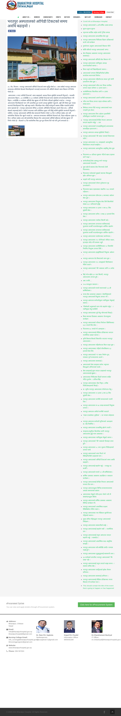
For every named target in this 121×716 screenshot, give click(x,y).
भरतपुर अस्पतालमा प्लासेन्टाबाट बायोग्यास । (97, 236)
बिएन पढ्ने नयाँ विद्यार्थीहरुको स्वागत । (95, 69)
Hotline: (84, 12)
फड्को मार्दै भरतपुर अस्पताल (92, 179)
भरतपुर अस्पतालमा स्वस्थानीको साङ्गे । (95, 525)
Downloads (98, 17)
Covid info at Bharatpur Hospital (95, 21)
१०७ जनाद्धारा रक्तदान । (91, 284)
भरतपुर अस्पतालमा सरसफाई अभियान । (96, 576)
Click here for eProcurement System (96, 605)
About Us (26, 17)
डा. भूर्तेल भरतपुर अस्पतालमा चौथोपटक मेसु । (97, 389)
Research (77, 17)
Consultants (47, 17)
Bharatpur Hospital (24, 712)
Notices (67, 17)
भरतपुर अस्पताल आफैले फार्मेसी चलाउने (96, 411)
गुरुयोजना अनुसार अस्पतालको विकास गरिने (96, 46)
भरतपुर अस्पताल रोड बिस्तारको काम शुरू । (97, 258)
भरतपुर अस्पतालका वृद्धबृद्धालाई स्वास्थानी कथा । (99, 554)
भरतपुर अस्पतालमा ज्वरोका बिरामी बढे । (96, 220)
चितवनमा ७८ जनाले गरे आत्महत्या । (94, 329)
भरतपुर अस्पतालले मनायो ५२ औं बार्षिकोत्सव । (98, 472)
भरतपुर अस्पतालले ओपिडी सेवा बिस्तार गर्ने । (97, 59)
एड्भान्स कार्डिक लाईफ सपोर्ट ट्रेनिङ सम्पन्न (96, 32)
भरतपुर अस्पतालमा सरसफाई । (93, 361)
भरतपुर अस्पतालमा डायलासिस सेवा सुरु (95, 36)
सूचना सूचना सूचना (89, 29)
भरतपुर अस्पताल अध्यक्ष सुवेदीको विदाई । (96, 132)
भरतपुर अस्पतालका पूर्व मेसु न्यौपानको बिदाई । (98, 313)
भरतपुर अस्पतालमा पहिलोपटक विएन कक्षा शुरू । (99, 345)
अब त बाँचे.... (87, 281)
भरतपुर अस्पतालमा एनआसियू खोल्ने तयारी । (97, 427)
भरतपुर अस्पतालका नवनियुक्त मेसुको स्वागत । (98, 437)
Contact (109, 17)
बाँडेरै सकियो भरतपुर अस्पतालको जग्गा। (96, 50)
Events (58, 17)
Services (37, 17)
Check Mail (110, 12)
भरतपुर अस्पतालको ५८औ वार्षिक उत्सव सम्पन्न (98, 25)
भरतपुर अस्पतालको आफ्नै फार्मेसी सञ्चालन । (97, 98)
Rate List (88, 17)
